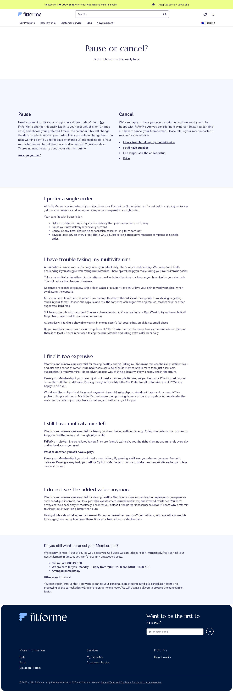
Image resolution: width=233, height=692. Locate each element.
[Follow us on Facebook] (203, 682)
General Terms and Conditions (116, 682)
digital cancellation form (158, 584)
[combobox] (122, 14)
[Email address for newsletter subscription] (175, 631)
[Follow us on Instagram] (212, 682)
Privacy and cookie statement (146, 682)
